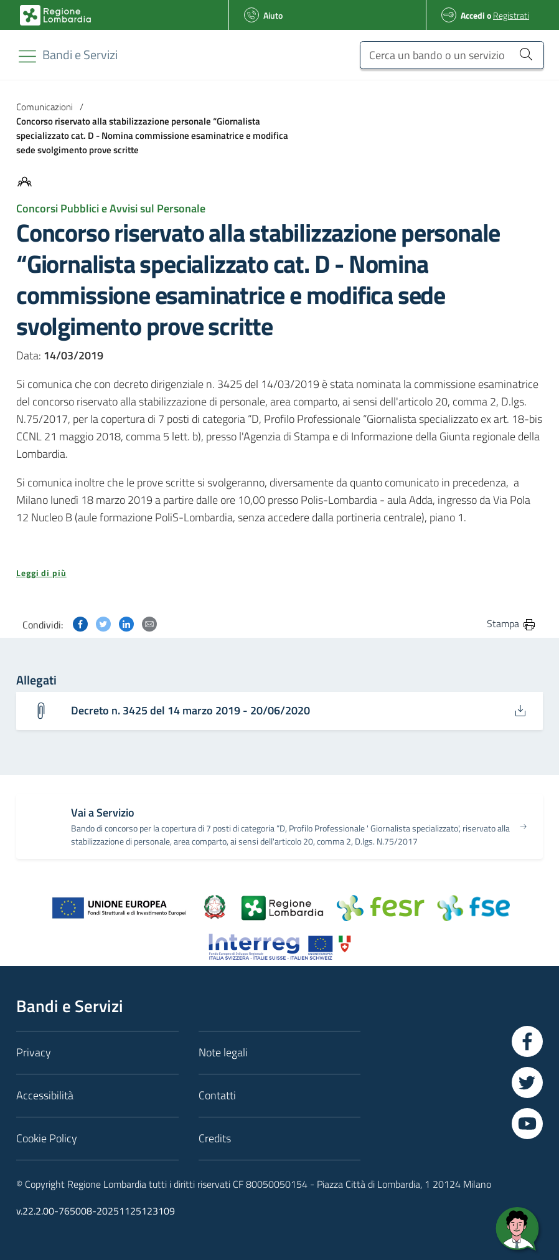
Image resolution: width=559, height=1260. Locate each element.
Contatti (217, 1095)
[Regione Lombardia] (80, 54)
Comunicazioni (44, 107)
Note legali (223, 1052)
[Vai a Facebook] (527, 1042)
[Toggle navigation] (27, 56)
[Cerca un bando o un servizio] (452, 55)
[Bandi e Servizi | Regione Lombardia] (55, 15)
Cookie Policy (46, 1138)
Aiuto (273, 15)
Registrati (511, 15)
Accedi (473, 15)
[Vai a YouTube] (527, 1124)
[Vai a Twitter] (527, 1083)
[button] (279, 573)
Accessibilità (44, 1095)
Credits (215, 1138)
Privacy (33, 1052)
